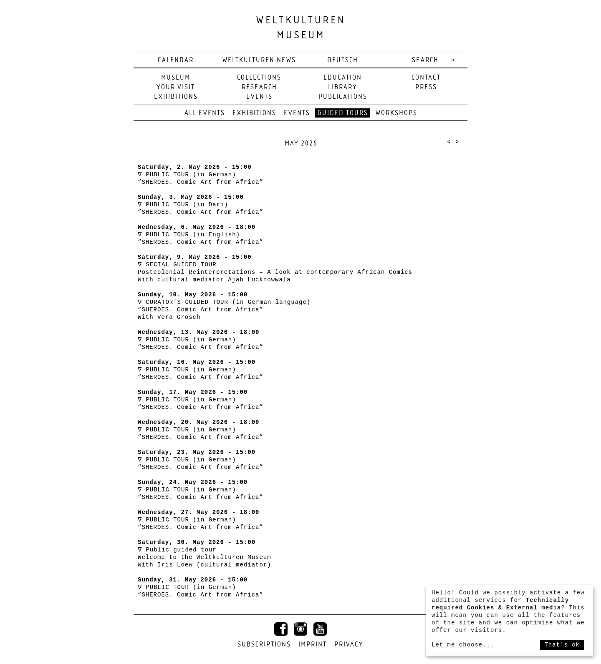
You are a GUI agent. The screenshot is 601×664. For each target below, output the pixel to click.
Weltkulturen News (259, 60)
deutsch (342, 60)
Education (342, 77)
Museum (175, 77)
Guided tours (343, 113)
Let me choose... (463, 644)
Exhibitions (176, 96)
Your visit (176, 87)
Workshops (396, 113)
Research (259, 87)
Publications (342, 96)
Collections (259, 77)
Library (342, 87)
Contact (426, 77)
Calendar (176, 60)
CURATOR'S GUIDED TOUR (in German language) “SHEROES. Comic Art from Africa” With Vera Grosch (224, 310)
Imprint (312, 644)
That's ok (562, 644)
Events (259, 96)
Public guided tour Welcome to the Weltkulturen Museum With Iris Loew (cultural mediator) (204, 557)
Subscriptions (264, 644)
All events (204, 113)
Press (426, 87)
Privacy (349, 644)
